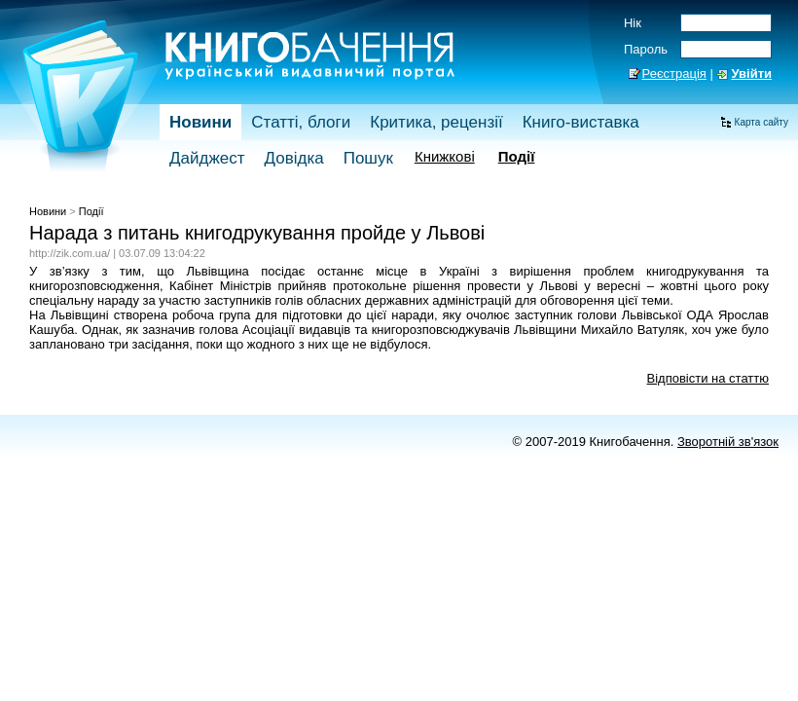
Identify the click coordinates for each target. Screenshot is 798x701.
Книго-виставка (581, 122)
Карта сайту (761, 122)
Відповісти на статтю (708, 378)
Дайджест (207, 158)
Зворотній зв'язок (728, 441)
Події (516, 156)
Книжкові (445, 156)
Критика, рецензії (436, 122)
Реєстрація (674, 73)
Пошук (368, 158)
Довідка (294, 158)
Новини (200, 122)
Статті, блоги (300, 122)
